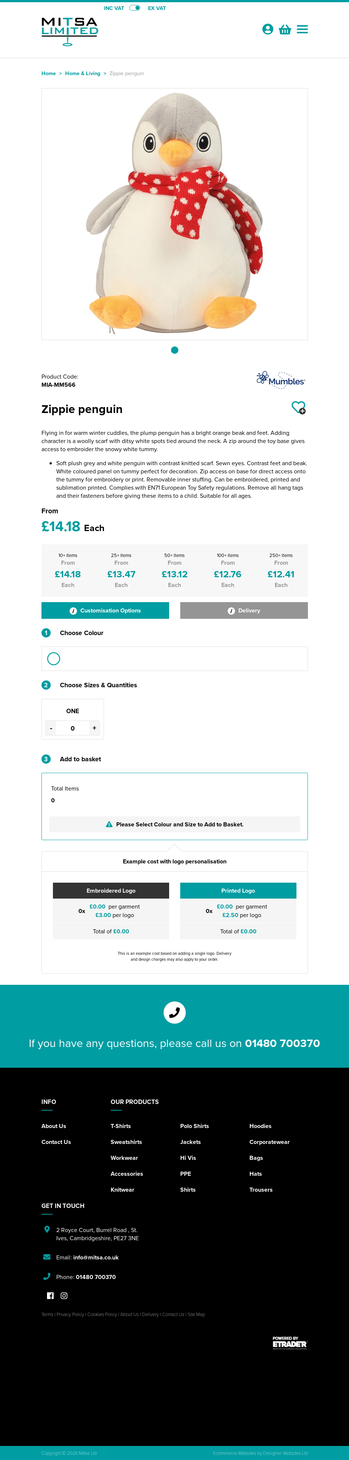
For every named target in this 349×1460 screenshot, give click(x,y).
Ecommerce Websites (234, 1453)
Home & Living (82, 73)
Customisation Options (105, 610)
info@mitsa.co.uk (96, 1257)
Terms (47, 1314)
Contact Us (56, 1142)
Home (48, 73)
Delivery (244, 610)
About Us (53, 1126)
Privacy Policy (70, 1314)
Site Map (196, 1314)
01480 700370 (282, 1043)
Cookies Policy (102, 1314)
